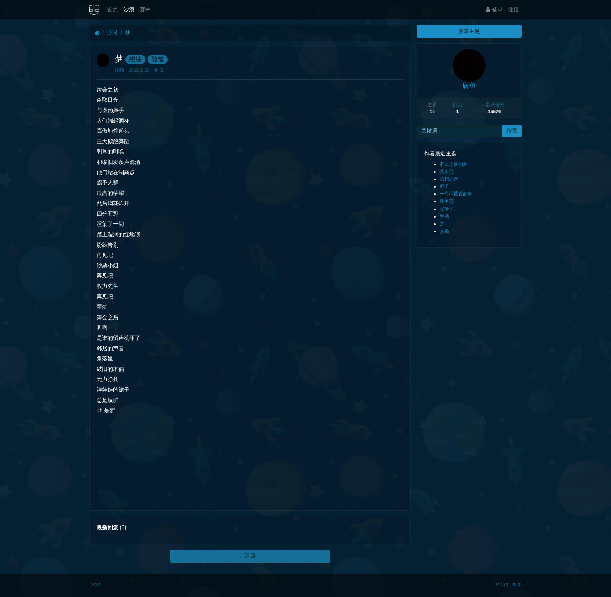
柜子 (444, 186)
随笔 (157, 59)
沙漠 (129, 9)
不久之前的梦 (454, 164)
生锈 (444, 216)
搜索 (512, 131)
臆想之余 (449, 179)
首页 (112, 9)
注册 (513, 9)
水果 (444, 231)
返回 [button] (250, 556)
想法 (135, 59)
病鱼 (119, 70)
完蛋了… (449, 209)
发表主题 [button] (469, 31)
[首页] (97, 33)
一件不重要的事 (456, 194)
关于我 (447, 171)
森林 (145, 9)
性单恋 (447, 201)
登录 (494, 9)
